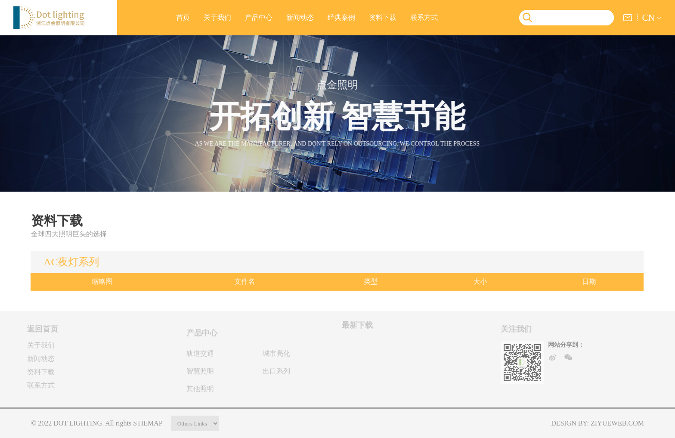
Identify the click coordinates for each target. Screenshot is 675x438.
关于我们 (217, 17)
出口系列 (276, 373)
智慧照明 (200, 373)
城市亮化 (276, 356)
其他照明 (200, 391)
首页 (183, 17)
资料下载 (382, 17)
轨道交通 (200, 356)
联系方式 (424, 17)
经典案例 (341, 17)
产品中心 (258, 17)
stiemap (147, 423)
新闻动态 (300, 17)
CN (648, 17)
